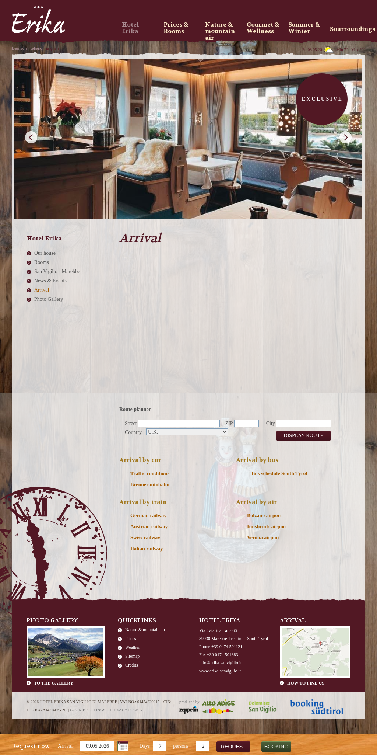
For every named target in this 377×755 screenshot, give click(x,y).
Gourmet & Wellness (263, 28)
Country (133, 432)
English (52, 48)
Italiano (35, 48)
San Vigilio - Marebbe (57, 271)
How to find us (305, 683)
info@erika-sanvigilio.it (220, 662)
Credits (131, 665)
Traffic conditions (149, 473)
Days (144, 746)
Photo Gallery (48, 299)
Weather (132, 647)
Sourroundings (348, 29)
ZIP (229, 423)
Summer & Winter (304, 28)
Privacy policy (126, 709)
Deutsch (19, 48)
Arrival (65, 746)
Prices (130, 638)
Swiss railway (145, 537)
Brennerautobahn (149, 484)
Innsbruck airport (267, 526)
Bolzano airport (264, 515)
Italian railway (146, 549)
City (270, 423)
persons (181, 746)
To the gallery (53, 683)
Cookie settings (87, 709)
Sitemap (132, 656)
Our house (45, 253)
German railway (148, 515)
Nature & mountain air (145, 629)
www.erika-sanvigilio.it (220, 671)
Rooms (41, 262)
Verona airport (263, 537)
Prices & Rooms (175, 28)
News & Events (50, 280)
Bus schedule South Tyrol (279, 473)
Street (131, 423)
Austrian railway (149, 526)
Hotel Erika (130, 28)
